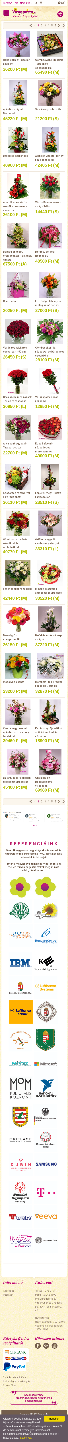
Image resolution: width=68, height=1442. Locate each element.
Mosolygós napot (13, 681)
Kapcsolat (8, 3)
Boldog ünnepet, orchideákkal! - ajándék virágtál (17, 255)
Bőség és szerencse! (16, 155)
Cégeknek (8, 1294)
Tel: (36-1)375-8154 (45, 1290)
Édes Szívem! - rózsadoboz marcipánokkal (44, 447)
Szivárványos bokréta (48, 109)
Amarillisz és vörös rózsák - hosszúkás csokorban (15, 206)
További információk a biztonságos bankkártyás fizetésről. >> (16, 1381)
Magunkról (25, 3)
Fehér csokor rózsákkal (17, 588)
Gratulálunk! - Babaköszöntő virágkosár (44, 781)
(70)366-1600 (49, 1294)
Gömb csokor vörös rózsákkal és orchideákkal (15, 543)
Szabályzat (26, 1437)
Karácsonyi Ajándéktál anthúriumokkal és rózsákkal (48, 732)
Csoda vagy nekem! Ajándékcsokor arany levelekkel (16, 732)
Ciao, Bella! (10, 301)
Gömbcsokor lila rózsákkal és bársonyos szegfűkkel (49, 351)
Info (16, 3)
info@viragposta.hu (45, 1298)
